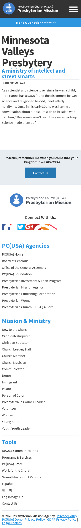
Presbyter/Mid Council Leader (23, 402)
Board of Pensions (15, 261)
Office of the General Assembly (24, 267)
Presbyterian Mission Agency (22, 287)
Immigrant (9, 382)
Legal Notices (12, 523)
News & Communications (20, 450)
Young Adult (10, 421)
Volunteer (9, 408)
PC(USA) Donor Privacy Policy (23, 519)
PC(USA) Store (12, 464)
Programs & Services (17, 457)
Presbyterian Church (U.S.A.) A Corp (28, 307)
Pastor (6, 388)
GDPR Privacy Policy (61, 519)
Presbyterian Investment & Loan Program (32, 281)
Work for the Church (16, 470)
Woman (7, 415)
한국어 (7, 490)
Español (8, 483)
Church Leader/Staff (16, 349)
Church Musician (14, 362)
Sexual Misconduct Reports (21, 477)
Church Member (13, 356)
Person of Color (13, 395)
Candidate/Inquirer (16, 336)
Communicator (13, 369)
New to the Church (15, 329)
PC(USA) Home (12, 254)
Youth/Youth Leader (16, 428)
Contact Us (40, 173)
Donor (6, 375)
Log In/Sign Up (12, 497)
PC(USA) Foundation (17, 274)
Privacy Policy (67, 516)
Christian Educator (15, 342)
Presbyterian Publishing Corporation (28, 294)
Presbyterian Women (17, 300)
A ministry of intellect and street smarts (33, 73)
